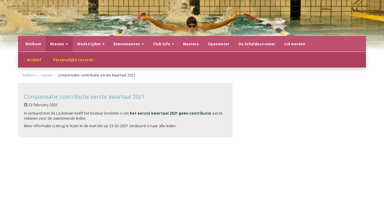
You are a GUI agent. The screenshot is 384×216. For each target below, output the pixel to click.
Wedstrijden (91, 43)
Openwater (219, 43)
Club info (163, 43)
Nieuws (59, 43)
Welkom (33, 43)
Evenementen (129, 43)
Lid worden (294, 43)
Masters (191, 43)
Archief (34, 59)
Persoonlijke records (73, 59)
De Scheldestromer (256, 43)
